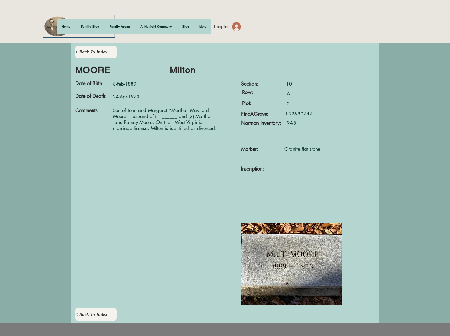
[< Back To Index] (96, 52)
